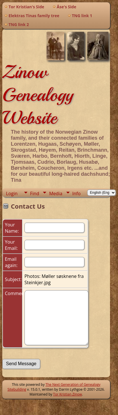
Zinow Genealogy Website (37, 94)
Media (55, 193)
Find (34, 193)
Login (12, 193)
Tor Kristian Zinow (67, 394)
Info (76, 193)
